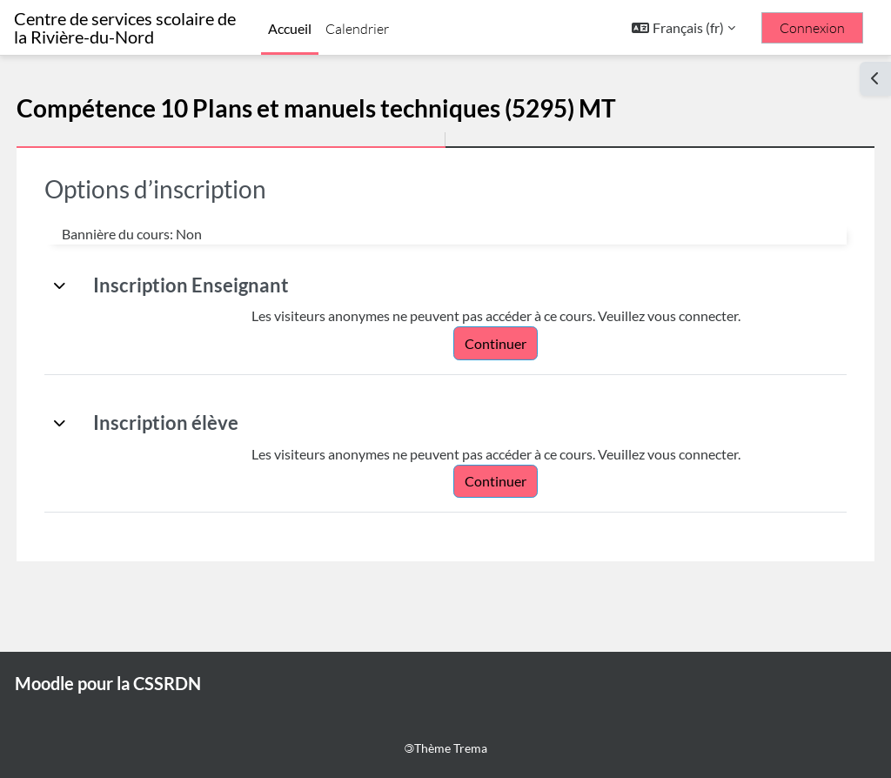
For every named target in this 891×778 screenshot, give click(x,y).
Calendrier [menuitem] (357, 28)
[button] (683, 28)
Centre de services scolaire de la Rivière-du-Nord (125, 28)
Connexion (812, 28)
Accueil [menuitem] (290, 28)
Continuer (512, 343)
